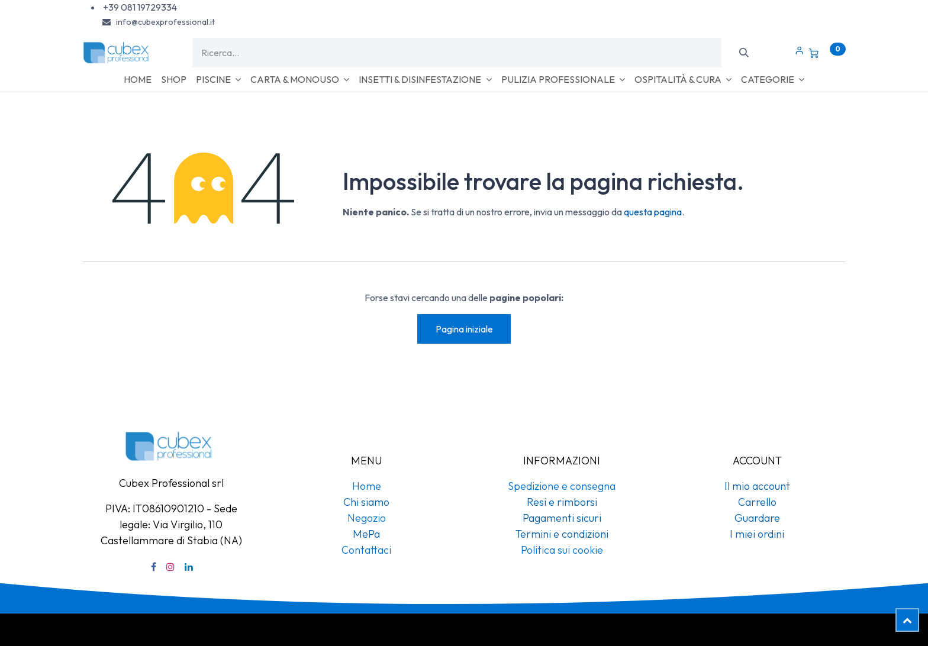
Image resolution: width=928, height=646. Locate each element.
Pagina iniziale (464, 329)
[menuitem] (137, 79)
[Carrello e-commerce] (827, 52)
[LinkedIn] (188, 567)
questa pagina (653, 212)
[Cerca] (743, 52)
